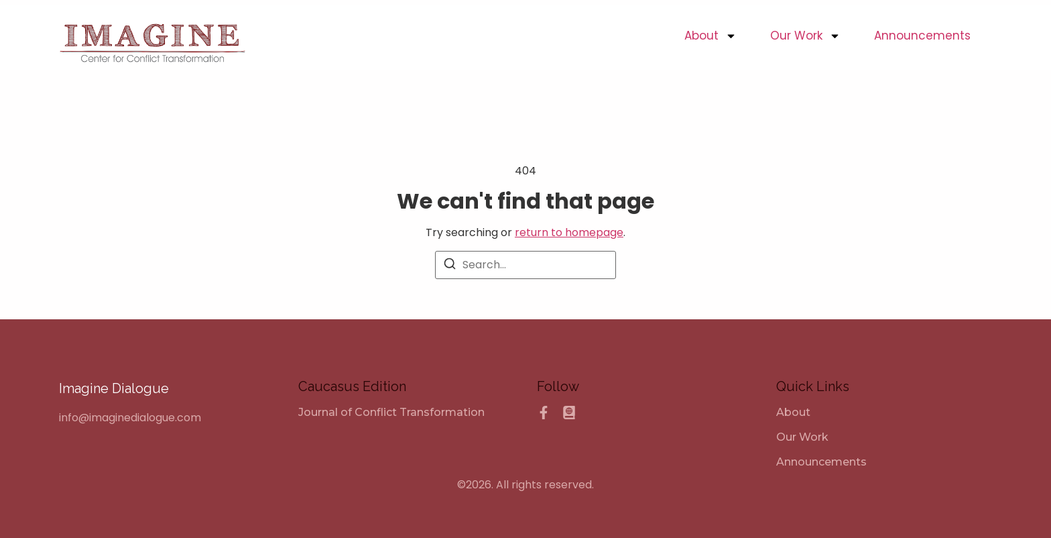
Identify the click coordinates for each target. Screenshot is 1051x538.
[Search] (449, 266)
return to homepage (569, 232)
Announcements (922, 36)
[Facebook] (543, 412)
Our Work (805, 35)
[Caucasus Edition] (569, 412)
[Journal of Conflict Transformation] (391, 412)
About (710, 35)
